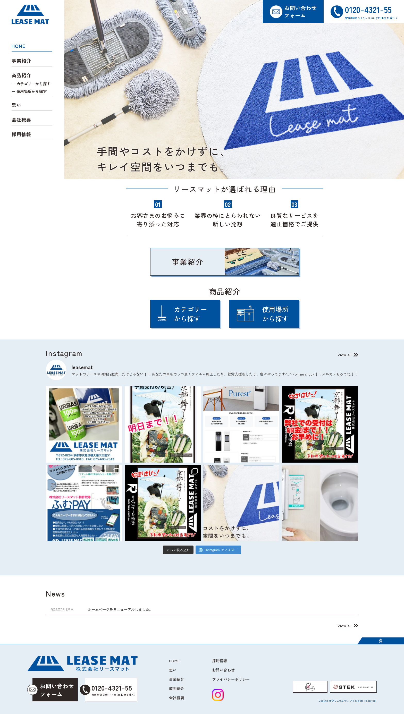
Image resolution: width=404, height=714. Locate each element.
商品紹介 (176, 688)
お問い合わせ (223, 670)
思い (16, 104)
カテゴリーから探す (33, 83)
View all (345, 354)
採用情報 (21, 134)
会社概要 (21, 119)
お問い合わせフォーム (300, 11)
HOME (18, 45)
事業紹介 (21, 60)
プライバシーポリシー (231, 679)
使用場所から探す (31, 91)
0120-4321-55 (110, 690)
